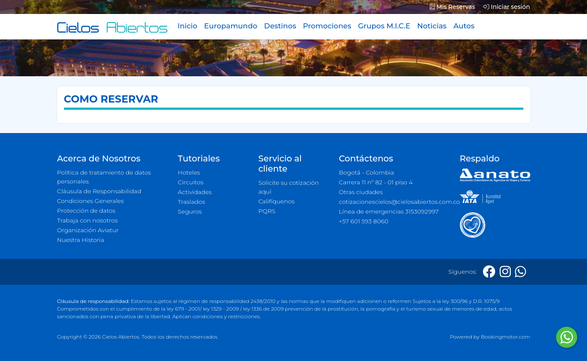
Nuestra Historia (80, 240)
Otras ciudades (361, 192)
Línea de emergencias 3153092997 (389, 211)
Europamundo (230, 26)
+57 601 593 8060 (364, 221)
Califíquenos (277, 201)
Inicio (188, 26)
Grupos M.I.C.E (384, 26)
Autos (464, 26)
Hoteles (189, 172)
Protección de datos (86, 210)
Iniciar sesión (506, 7)
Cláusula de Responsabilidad (99, 191)
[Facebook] (489, 272)
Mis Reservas (452, 7)
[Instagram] (505, 272)
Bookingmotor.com (505, 336)
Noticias (431, 26)
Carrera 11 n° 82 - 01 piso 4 (376, 182)
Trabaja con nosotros (87, 220)
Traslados (191, 201)
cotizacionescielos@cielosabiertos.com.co (394, 201)
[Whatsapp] (520, 272)
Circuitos (190, 182)
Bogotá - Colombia (366, 172)
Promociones (327, 26)
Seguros (190, 211)
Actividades (195, 192)
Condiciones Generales (90, 201)
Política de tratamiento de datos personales (104, 177)
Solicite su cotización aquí (289, 187)
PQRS (267, 211)
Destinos (280, 26)
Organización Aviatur (88, 230)
